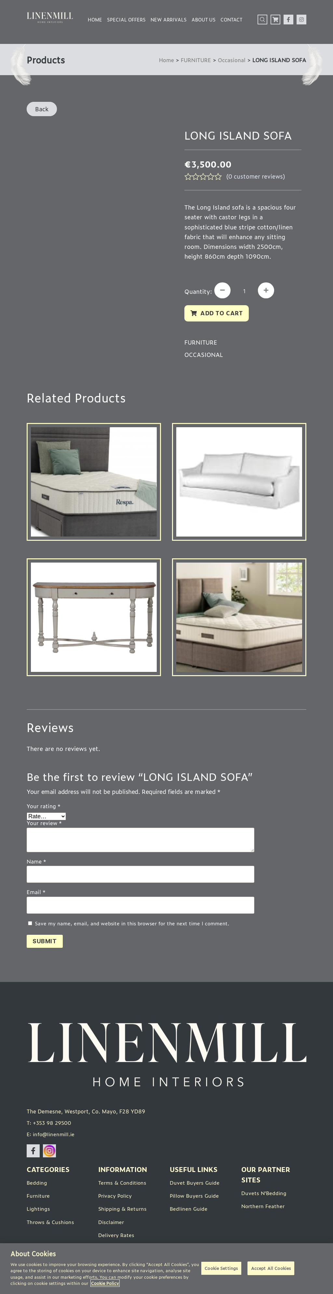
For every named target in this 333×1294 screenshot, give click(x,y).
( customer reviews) (257, 176)
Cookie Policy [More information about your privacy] (105, 1283)
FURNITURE (194, 60)
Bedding (37, 1184)
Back (41, 108)
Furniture (39, 1197)
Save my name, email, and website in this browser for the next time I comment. (132, 924)
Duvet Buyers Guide (195, 1184)
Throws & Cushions (51, 1223)
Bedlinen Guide (189, 1210)
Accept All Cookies (271, 1269)
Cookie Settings (221, 1269)
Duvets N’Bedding (264, 1195)
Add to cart (223, 313)
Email (36, 893)
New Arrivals (169, 19)
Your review (44, 824)
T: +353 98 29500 (50, 1125)
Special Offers (126, 19)
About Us (204, 19)
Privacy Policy (116, 1197)
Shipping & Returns (123, 1210)
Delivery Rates (117, 1236)
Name (36, 862)
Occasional (231, 60)
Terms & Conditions (123, 1184)
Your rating (43, 807)
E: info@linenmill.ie (52, 1136)
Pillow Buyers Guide (195, 1197)
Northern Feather (263, 1208)
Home (95, 19)
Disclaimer (111, 1223)
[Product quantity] (245, 291)
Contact (231, 19)
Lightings (39, 1210)
